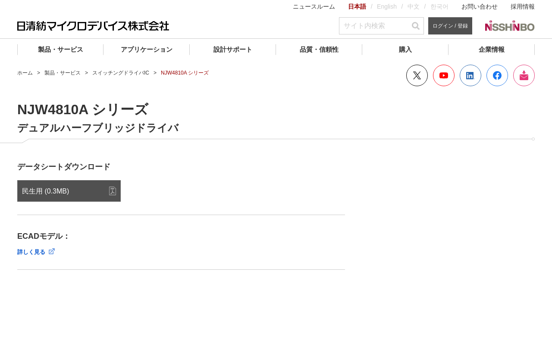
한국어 (439, 6)
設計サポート (232, 49)
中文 (414, 6)
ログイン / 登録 (450, 26)
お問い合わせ (479, 6)
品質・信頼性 (319, 49)
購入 (405, 49)
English (387, 6)
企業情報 (492, 49)
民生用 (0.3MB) (45, 191)
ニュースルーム (314, 6)
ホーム (25, 73)
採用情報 (523, 6)
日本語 (357, 6)
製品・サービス (60, 49)
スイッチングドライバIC (120, 73)
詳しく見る (31, 252)
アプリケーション (146, 49)
